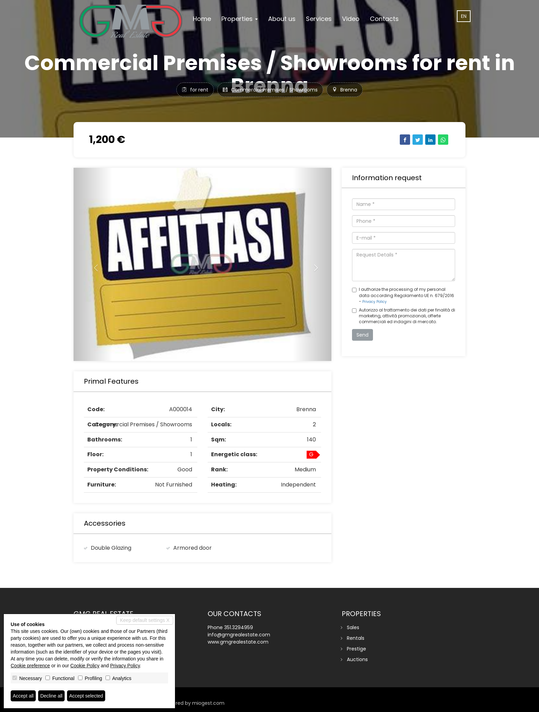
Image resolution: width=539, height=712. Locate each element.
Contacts (384, 18)
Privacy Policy (374, 301)
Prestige (356, 648)
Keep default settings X (144, 620)
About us (282, 18)
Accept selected (86, 696)
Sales (353, 627)
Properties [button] (239, 18)
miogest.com (208, 703)
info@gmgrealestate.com (239, 634)
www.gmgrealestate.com (238, 641)
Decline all (51, 696)
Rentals (355, 638)
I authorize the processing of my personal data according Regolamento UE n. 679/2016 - (403, 295)
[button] (93, 264)
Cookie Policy (85, 665)
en (463, 16)
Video (351, 18)
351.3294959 (238, 627)
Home (202, 18)
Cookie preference (30, 665)
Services (319, 18)
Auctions (357, 659)
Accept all (23, 696)
